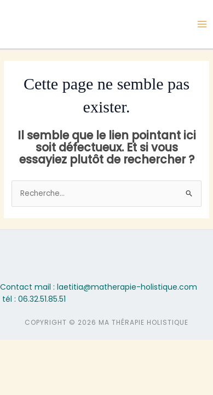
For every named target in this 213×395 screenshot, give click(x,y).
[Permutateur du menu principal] (202, 24)
